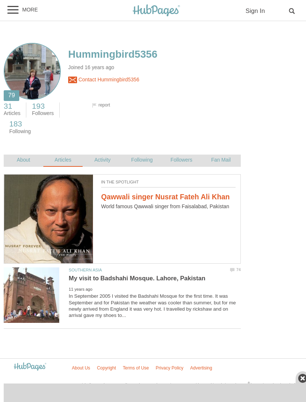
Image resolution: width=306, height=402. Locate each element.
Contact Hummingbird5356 (103, 79)
